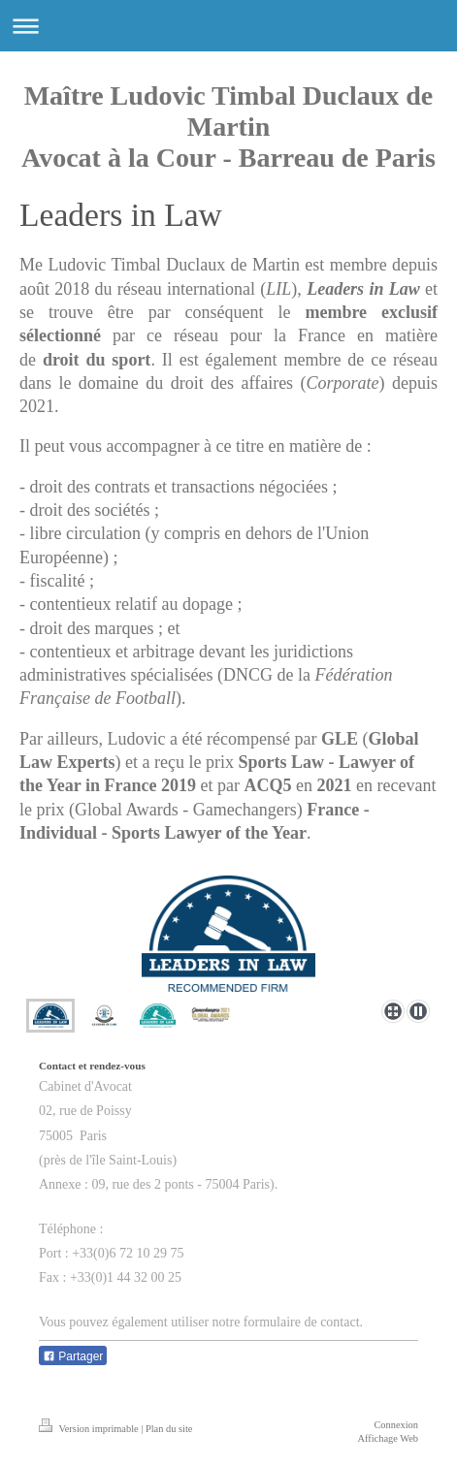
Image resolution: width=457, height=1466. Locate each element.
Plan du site (169, 1428)
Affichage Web (387, 1438)
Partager (73, 1356)
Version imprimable (90, 1428)
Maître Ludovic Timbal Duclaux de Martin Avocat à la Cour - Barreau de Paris (228, 126)
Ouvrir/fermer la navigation (228, 26)
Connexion (396, 1424)
